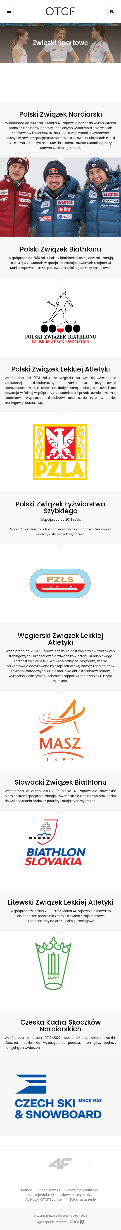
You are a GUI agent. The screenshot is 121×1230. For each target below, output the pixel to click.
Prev (31, 1163)
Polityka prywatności (82, 1190)
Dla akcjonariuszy (40, 1194)
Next (90, 1163)
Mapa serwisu (49, 1190)
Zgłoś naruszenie (82, 1199)
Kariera (26, 1190)
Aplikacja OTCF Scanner (44, 1199)
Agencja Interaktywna (52, 1222)
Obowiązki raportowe (76, 1194)
